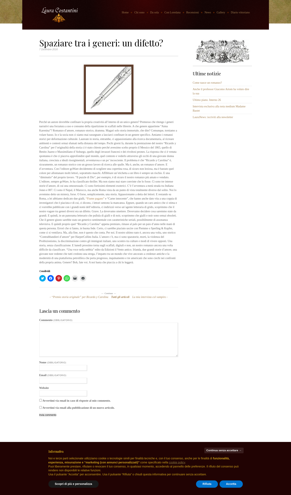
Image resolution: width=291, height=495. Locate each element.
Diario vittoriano (240, 12)
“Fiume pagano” (95, 198)
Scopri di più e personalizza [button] (73, 483)
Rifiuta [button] (207, 483)
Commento (56, 320)
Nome (52, 362)
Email (53, 375)
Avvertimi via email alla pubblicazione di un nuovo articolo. (79, 407)
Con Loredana (172, 12)
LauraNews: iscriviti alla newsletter (213, 117)
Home (125, 12)
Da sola (154, 12)
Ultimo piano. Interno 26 (207, 99)
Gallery (221, 12)
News (208, 12)
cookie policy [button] (177, 462)
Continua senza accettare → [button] (223, 450)
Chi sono (139, 12)
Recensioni (192, 12)
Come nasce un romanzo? (207, 82)
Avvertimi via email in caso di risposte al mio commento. (77, 400)
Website (44, 387)
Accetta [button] (231, 483)
